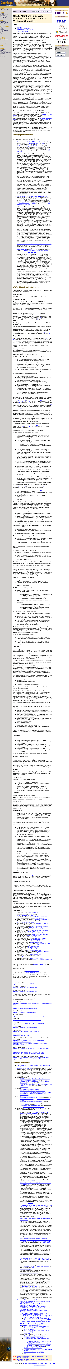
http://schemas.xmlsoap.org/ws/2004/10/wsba (36, 250)
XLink (1, 31)
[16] (21, 408)
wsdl (18, 151)
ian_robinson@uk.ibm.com (34, 950)
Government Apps (4, 41)
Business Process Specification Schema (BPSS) (36, 1338)
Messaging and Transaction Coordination (27, 1299)
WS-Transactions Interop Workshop (29, 1273)
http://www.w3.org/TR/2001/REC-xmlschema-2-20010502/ (28, 1053)
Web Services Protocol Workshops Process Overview (34, 1266)
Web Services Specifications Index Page (33, 1107)
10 (29, 426)
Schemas (2, 29)
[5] (49, 333)
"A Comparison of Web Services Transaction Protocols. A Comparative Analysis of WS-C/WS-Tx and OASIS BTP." (35, 1259)
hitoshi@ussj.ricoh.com (35, 954)
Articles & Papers (4, 22)
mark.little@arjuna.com (40, 938)
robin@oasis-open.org (40, 1365)
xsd (49, 150)
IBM (33, 1267)
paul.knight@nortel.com (33, 935)
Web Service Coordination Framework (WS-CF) (36, 1318)
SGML (1, 28)
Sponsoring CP (3, 16)
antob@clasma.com (41, 918)
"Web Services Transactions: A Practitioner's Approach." (35, 1218)
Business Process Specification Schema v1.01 (39, 1342)
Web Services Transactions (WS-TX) (30, 1097)
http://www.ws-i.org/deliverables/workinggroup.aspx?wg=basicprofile (31, 1048)
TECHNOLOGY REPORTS (43, 7)
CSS (1, 33)
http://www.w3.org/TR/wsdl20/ (21, 1035)
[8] (41, 400)
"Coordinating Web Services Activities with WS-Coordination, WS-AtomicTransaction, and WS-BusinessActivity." (36, 1206)
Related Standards (4, 56)
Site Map (2, 13)
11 (31, 426)
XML (1, 27)
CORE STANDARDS (31, 7)
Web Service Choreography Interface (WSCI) (32, 1314)
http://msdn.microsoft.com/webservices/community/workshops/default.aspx (32, 1057)
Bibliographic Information (23, 28)
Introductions (3, 49)
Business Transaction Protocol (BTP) (30, 1305)
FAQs (1, 50)
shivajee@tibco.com (37, 953)
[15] (51, 404)
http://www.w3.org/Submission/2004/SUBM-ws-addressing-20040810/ (31, 1016)
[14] (39, 402)
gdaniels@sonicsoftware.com (40, 924)
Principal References (22, 31)
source (43, 1346)
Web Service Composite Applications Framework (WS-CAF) (36, 1315)
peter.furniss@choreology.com (39, 932)
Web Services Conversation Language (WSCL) (32, 1324)
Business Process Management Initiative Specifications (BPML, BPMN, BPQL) (34, 1336)
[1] (26, 309)
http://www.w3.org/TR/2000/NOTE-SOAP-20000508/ (27, 1020)
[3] (37, 319)
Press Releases (3, 23)
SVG (1, 34)
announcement (24, 1087)
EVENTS (52, 7)
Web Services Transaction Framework (30, 1089)
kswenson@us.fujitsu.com (23, 957)
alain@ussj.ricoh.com (34, 949)
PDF (21, 151)
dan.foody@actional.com (41, 928)
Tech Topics (2, 54)
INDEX (21, 7)
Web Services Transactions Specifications (31, 1101)
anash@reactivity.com (36, 942)
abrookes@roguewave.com (39, 916)
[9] (13, 401)
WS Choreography (25, 1333)
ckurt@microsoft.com (40, 936)
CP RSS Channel (4, 14)
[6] (18, 400)
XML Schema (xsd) (33, 143)
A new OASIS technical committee (22, 33)
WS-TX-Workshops (25, 1269)
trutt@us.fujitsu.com (43, 951)
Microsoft (30, 1203)
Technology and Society (5, 52)
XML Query (2, 32)
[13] (28, 402)
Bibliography (3, 51)
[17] (23, 426)
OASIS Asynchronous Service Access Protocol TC (33, 1306)
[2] (40, 317)
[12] (20, 402)
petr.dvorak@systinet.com (35, 927)
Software (2, 55)
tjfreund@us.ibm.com (32, 931)
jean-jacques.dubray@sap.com (40, 926)
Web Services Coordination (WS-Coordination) (29, 142)
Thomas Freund (46, 1241)
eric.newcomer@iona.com (43, 943)
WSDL (42, 143)
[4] (44, 332)
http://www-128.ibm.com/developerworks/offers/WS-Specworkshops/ (31, 1059)
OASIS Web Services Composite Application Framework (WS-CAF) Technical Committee (35, 1308)
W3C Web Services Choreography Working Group (33, 1313)
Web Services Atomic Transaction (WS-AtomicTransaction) (32, 196)
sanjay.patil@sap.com (32, 947)
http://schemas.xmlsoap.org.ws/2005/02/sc (24, 1012)
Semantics (2, 53)
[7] (25, 400)
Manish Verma (24, 1220)
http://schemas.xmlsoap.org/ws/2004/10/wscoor (29, 146)
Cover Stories (3, 21)
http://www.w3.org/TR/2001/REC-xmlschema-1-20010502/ (28, 1052)
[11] (30, 401)
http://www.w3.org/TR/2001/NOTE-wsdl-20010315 (26, 1031)
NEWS (24, 7)
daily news (63, 47)
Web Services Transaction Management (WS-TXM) (37, 1320)
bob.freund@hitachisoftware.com (41, 930)
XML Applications (4, 39)
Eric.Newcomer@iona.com (33, 972)
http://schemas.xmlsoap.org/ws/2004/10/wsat (25, 987)
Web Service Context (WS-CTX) (32, 1317)
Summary (19, 27)
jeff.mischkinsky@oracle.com (38, 940)
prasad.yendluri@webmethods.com (42, 959)
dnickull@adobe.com (39, 944)
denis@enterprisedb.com (36, 939)
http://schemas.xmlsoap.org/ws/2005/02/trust (25, 1008)
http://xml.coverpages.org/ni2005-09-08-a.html (35, 1363)
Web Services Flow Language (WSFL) (34, 1352)
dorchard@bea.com (33, 946)
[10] (22, 401)
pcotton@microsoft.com (42, 923)
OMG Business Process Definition (33, 1348)
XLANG (26, 1353)
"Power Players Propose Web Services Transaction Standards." (34, 1112)
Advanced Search (4, 9)
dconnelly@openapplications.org (25, 922)
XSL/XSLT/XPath (4, 30)
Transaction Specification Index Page (30, 1105)
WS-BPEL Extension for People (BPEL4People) (33, 1303)
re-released (45, 119)
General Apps (3, 40)
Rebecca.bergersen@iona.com (25, 915)
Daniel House (46, 1242)
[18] (36, 844)
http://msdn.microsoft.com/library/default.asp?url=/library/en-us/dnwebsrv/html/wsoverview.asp (29, 1041)
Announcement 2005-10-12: (24, 1068)
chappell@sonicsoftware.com (42, 919)
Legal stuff (52, 1363)
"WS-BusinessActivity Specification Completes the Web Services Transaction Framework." (35, 1079)
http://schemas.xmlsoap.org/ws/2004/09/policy (25, 1027)
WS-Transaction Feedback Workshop (30, 1286)
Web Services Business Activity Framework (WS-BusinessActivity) (34, 244)
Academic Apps (3, 42)
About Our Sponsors (4, 17)
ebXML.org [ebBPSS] (33, 1341)
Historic (2, 57)
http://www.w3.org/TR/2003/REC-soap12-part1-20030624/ (28, 1023)
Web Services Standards (26, 1099)
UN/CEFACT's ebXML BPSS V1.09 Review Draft (38, 1346)
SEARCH (12, 7)
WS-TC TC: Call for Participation (25, 29)
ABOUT (17, 7)
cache (32, 1180)
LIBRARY (57, 7)
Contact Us (2, 15)
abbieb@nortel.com (33, 912)
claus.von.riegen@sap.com (37, 958)
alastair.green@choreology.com (40, 934)
